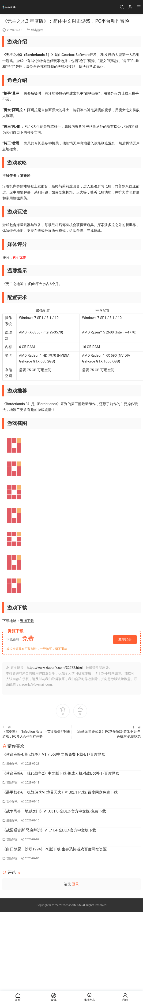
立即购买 (125, 639)
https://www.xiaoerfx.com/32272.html (55, 668)
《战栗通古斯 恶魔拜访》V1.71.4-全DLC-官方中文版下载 (49, 830)
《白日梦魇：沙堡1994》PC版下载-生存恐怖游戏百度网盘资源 (54, 849)
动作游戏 (12, 801)
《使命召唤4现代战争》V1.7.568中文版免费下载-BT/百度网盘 (53, 754)
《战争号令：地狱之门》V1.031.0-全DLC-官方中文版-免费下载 (54, 811)
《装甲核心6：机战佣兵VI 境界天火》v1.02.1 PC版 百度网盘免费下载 (60, 792)
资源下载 (27, 621)
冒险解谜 (12, 782)
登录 (75, 884)
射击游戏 (37, 30)
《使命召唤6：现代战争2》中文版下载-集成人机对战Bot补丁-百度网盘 (60, 773)
